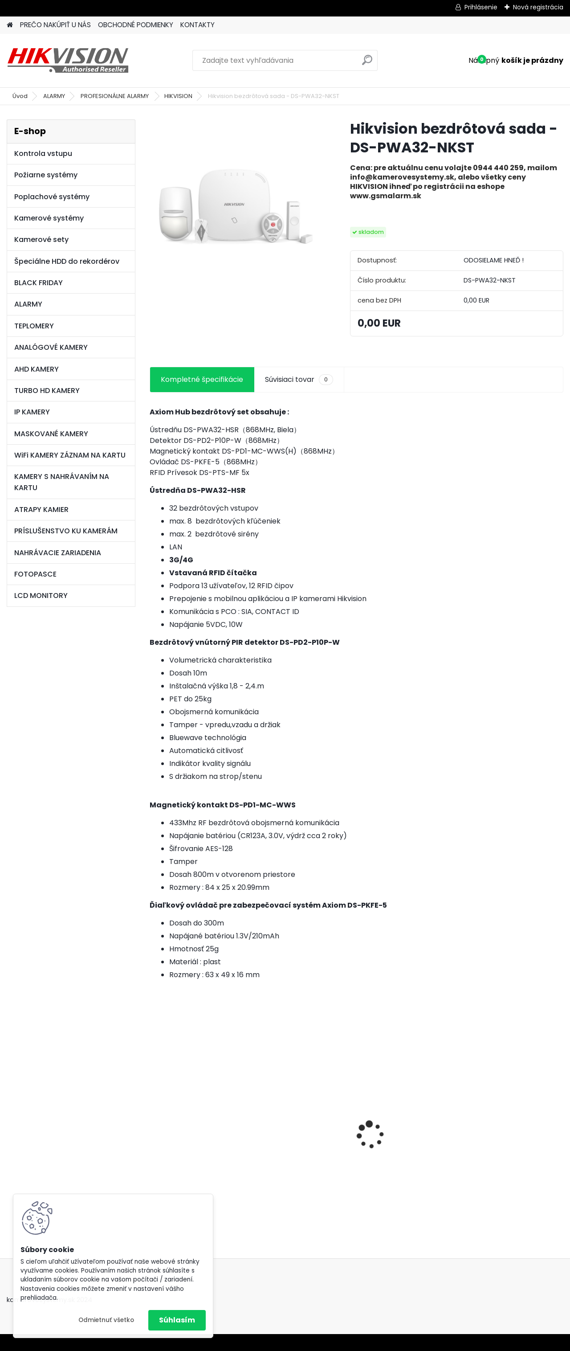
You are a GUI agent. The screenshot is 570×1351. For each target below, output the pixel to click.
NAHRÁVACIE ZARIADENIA (57, 553)
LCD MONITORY (41, 595)
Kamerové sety (41, 239)
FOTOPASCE (35, 574)
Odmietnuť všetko (106, 1320)
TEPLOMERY (34, 326)
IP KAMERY (32, 412)
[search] (367, 63)
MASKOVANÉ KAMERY (51, 434)
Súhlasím (177, 1320)
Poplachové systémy (52, 197)
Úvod (20, 96)
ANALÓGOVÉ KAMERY (51, 347)
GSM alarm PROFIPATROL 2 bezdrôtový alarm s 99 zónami (198, 1138)
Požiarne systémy (45, 175)
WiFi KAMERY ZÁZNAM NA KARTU (70, 455)
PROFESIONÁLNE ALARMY (115, 96)
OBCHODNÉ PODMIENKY (135, 24)
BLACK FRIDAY (38, 283)
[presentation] (154, 1119)
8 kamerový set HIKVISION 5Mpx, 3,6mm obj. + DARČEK (301, 1120)
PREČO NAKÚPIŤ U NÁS (55, 24)
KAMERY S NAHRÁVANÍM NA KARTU (61, 482)
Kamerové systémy (49, 218)
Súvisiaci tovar (299, 379)
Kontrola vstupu (43, 153)
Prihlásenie (480, 7)
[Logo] (68, 60)
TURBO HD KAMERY (47, 390)
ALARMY (54, 96)
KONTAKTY (197, 24)
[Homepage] (10, 25)
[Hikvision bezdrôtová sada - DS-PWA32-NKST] (236, 205)
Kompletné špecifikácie (202, 379)
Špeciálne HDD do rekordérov (66, 261)
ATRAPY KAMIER (41, 509)
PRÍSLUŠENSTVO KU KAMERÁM (66, 531)
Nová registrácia (538, 7)
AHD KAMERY (36, 369)
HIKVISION (178, 96)
